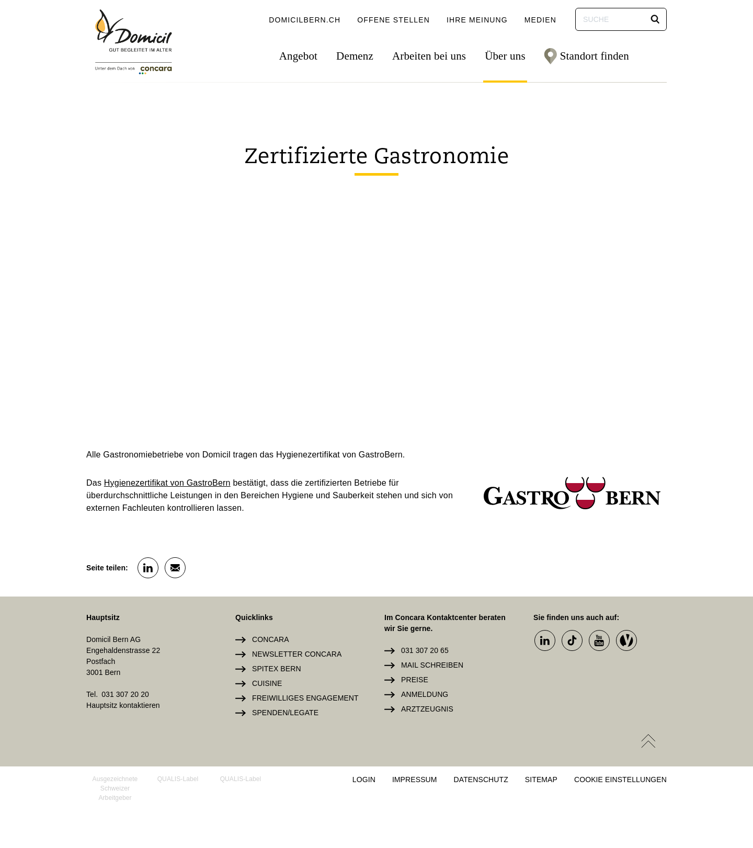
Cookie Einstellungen (620, 779)
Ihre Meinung (477, 20)
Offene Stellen (393, 20)
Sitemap (541, 779)
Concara (270, 639)
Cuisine (267, 683)
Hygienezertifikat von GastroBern (167, 482)
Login (363, 779)
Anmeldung (424, 694)
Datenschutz (481, 779)
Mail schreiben (432, 665)
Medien (540, 20)
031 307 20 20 (125, 694)
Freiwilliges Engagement (305, 698)
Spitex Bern (276, 668)
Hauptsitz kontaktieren (123, 705)
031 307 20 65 (425, 650)
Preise (414, 679)
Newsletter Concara (296, 654)
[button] (655, 19)
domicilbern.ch (304, 20)
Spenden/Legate (285, 712)
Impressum (414, 779)
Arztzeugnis (427, 709)
